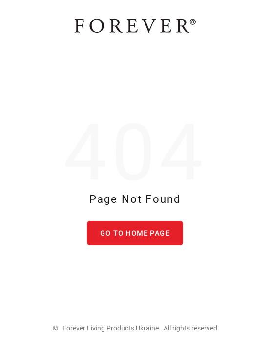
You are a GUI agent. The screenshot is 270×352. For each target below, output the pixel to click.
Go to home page (135, 233)
